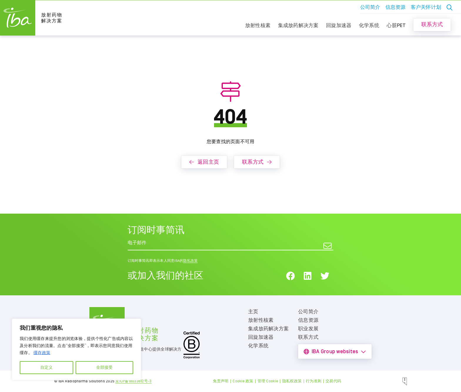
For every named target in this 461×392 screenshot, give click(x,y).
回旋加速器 (338, 26)
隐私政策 (190, 261)
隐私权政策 (292, 381)
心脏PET (396, 26)
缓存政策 (42, 353)
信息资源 (395, 7)
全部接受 (104, 367)
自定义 (46, 367)
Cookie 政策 (243, 381)
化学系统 (369, 26)
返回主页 (204, 162)
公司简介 (370, 7)
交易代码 (333, 381)
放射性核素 (257, 26)
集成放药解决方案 (298, 26)
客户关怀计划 (426, 7)
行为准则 (313, 381)
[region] (76, 349)
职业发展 (308, 329)
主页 (253, 312)
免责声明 (220, 381)
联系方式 (432, 24)
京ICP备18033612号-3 (133, 381)
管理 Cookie (268, 381)
